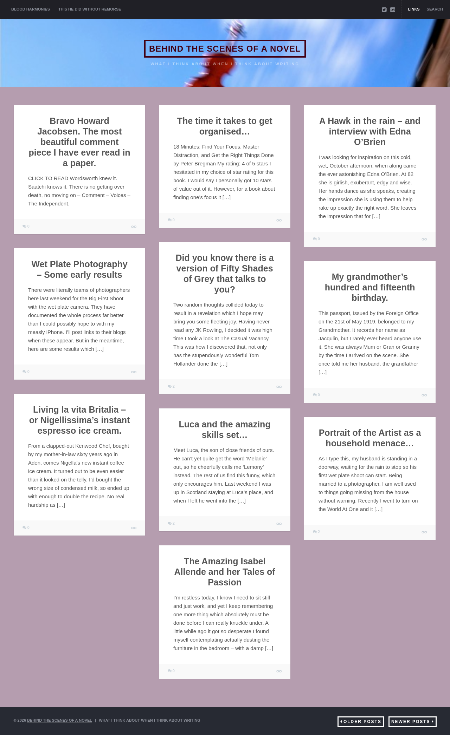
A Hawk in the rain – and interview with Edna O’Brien (369, 131)
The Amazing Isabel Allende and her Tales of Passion (224, 571)
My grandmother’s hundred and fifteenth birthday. (370, 287)
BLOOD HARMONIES (30, 9)
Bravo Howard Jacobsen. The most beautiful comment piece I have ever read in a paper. (79, 142)
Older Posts (362, 721)
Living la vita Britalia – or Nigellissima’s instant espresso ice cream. (79, 420)
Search (435, 9)
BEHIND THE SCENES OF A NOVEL (225, 48)
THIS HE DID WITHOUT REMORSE (89, 9)
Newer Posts (410, 721)
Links (414, 9)
